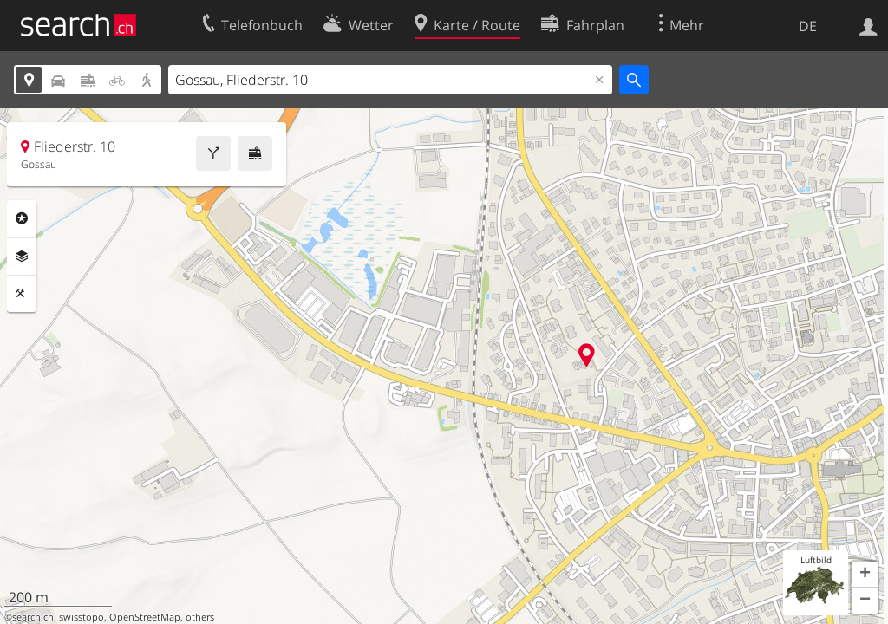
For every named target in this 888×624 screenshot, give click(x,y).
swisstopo (81, 617)
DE (808, 26)
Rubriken (21, 218)
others (200, 617)
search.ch (33, 617)
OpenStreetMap (144, 617)
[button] (865, 575)
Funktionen (21, 294)
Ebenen (21, 256)
